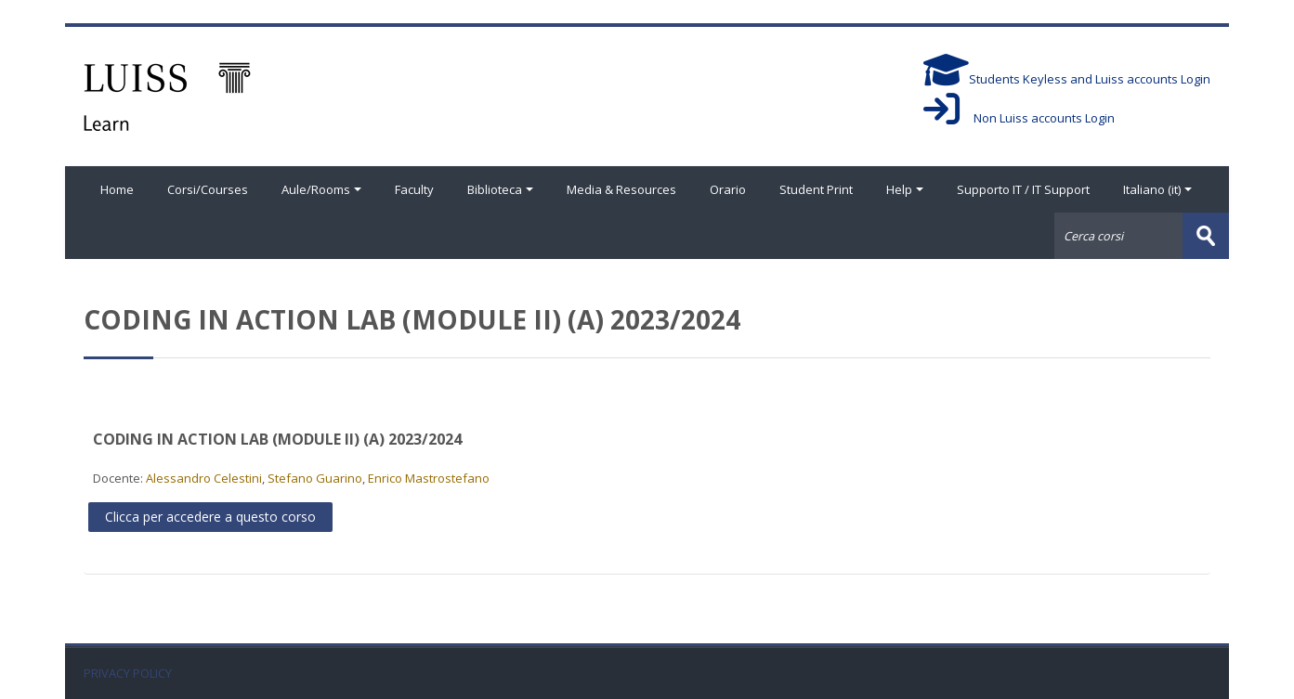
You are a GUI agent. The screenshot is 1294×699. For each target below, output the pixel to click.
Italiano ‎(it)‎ (1157, 189)
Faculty (414, 189)
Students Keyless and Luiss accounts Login (1066, 79)
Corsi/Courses (207, 189)
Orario (728, 189)
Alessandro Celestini (204, 478)
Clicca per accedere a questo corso (210, 516)
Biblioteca (500, 189)
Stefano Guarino (315, 478)
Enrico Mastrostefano (429, 478)
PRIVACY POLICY (128, 673)
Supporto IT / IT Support (1023, 189)
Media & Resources (621, 189)
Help (904, 189)
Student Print (816, 189)
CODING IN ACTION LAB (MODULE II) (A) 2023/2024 (277, 439)
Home (117, 189)
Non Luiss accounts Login (1019, 118)
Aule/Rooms (321, 189)
